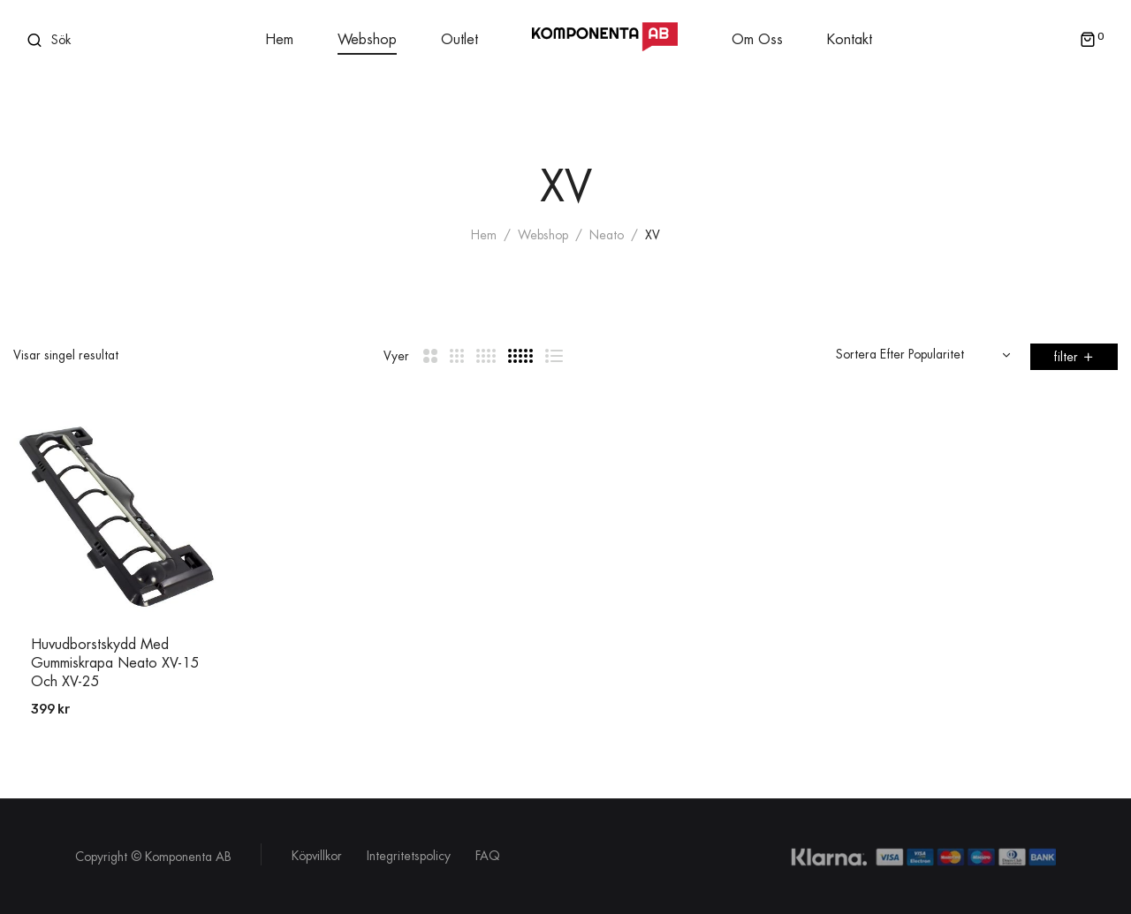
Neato (606, 235)
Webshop (543, 235)
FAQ (487, 856)
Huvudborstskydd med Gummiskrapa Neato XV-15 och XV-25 (115, 663)
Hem (484, 235)
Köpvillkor (317, 856)
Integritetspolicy (409, 856)
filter (1065, 357)
